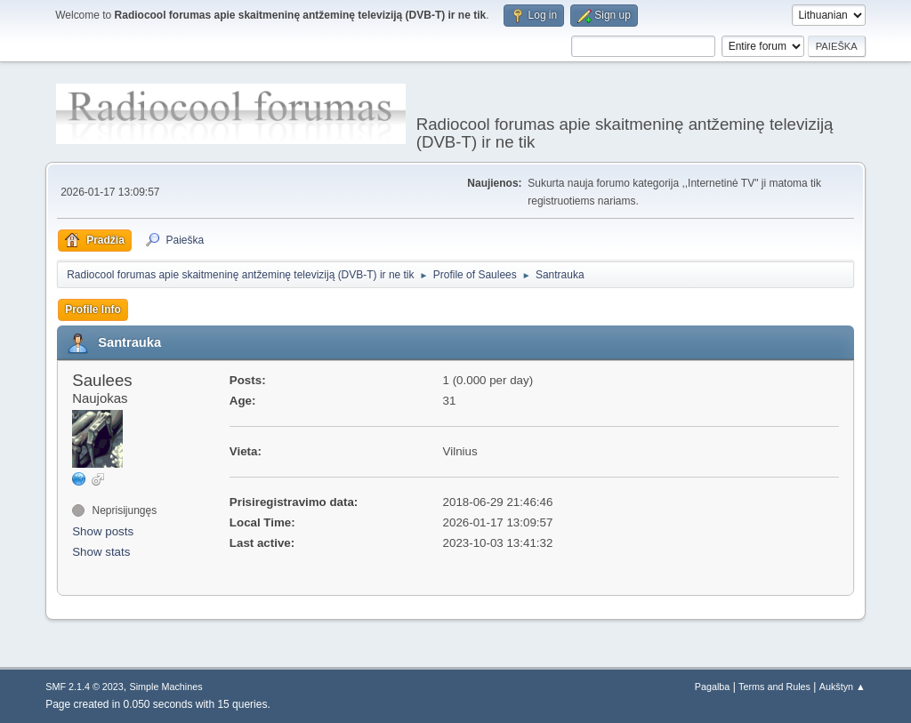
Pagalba (712, 686)
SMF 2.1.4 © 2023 (84, 686)
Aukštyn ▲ (842, 686)
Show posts (102, 531)
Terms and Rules (774, 686)
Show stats (101, 551)
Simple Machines (166, 686)
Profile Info (93, 309)
